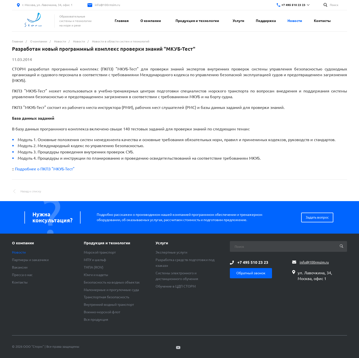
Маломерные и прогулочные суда (111, 290)
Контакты (20, 282)
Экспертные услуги (171, 252)
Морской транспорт (100, 252)
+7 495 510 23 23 (293, 4)
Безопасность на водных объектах (112, 282)
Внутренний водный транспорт (109, 305)
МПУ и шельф (95, 260)
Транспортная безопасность (106, 297)
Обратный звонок (251, 273)
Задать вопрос (317, 217)
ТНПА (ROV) (93, 267)
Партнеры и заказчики (30, 260)
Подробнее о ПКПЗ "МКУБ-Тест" (45, 169)
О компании (23, 243)
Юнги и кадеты (96, 275)
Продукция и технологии (107, 243)
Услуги (162, 243)
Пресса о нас (22, 275)
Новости (19, 252)
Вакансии (19, 267)
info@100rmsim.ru (107, 4)
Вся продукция (96, 320)
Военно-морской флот (102, 312)
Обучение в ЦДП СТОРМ (176, 286)
